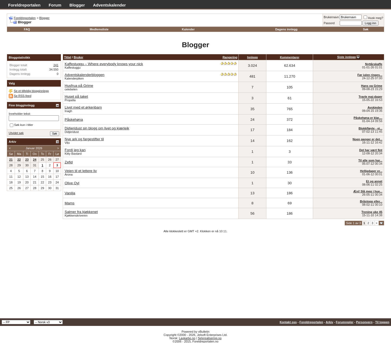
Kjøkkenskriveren (76, 215)
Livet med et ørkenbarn (83, 107)
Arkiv (329, 322)
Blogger (77, 5)
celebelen (71, 89)
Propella (70, 100)
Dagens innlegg (286, 29)
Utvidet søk (16, 133)
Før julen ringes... (369, 75)
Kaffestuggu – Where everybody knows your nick (104, 64)
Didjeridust (72, 132)
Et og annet (374, 181)
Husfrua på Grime (79, 86)
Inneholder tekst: (20, 113)
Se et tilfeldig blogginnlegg (31, 91)
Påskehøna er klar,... (368, 117)
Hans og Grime (371, 85)
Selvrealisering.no (209, 338)
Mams (69, 203)
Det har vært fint (370, 150)
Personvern (364, 322)
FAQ (27, 29)
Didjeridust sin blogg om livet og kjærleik (97, 128)
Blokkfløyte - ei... (370, 128)
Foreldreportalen (24, 5)
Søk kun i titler (21, 125)
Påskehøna (74, 119)
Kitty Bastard (73, 153)
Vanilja (70, 193)
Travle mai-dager (370, 96)
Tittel (67, 57)
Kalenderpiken (74, 78)
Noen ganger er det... (367, 139)
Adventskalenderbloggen (85, 75)
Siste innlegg (346, 57)
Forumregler (345, 322)
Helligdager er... (371, 171)
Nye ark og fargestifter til (84, 139)
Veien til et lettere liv (81, 171)
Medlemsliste (99, 29)
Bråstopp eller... (371, 201)
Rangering (230, 57)
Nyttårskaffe (373, 64)
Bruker (78, 57)
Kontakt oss (288, 322)
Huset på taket (76, 96)
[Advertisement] (195, 278)
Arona (68, 174)
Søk (365, 29)
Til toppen (382, 322)
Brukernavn (331, 17)
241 (55, 65)
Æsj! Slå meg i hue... (367, 191)
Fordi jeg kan (75, 150)
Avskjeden (374, 107)
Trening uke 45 (371, 212)
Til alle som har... (370, 160)
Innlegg (252, 57)
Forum (55, 5)
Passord (329, 23)
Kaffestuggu (73, 67)
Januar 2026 (34, 148)
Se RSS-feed (22, 95)
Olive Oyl (72, 183)
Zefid (69, 162)
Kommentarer (289, 57)
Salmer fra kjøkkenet (81, 212)
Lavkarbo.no (187, 338)
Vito (67, 142)
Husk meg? (373, 18)
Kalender (188, 29)
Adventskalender (109, 5)
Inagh (68, 111)
